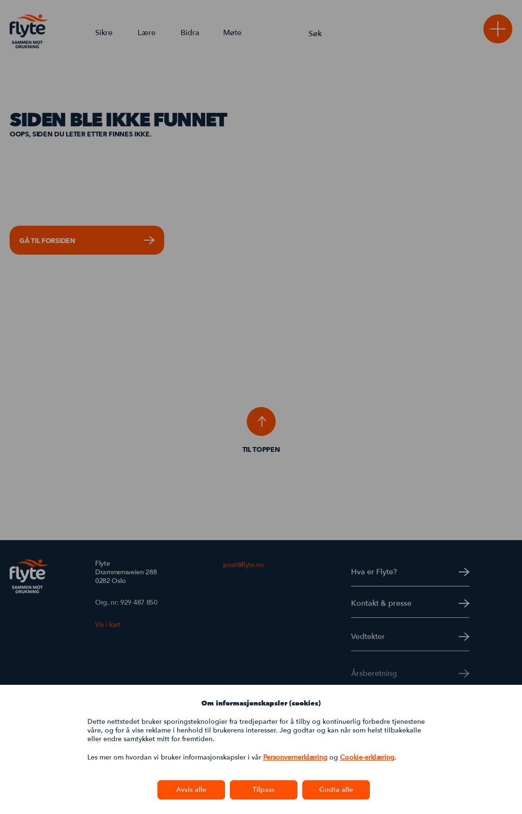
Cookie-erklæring (367, 757)
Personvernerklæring (295, 757)
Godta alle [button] (336, 789)
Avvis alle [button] (191, 789)
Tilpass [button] (263, 789)
